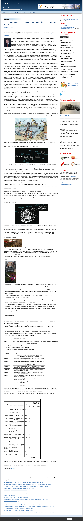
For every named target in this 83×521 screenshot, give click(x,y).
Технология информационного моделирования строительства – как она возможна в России (23, 482)
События (23, 12)
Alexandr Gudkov (62, 129)
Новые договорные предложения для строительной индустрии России (19, 488)
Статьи (10, 12)
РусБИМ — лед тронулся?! (9, 495)
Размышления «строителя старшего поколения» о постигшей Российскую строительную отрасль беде (26, 499)
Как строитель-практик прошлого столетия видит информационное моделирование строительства (25, 493)
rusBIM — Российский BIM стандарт (11, 501)
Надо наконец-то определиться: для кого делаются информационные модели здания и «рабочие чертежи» (27, 491)
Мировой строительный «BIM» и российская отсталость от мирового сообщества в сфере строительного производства (30, 512)
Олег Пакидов (8, 27)
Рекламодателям (31, 12)
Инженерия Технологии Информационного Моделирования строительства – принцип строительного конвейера (28, 484)
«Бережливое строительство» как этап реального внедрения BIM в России (20, 502)
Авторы (16, 12)
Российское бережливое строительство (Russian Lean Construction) (18, 508)
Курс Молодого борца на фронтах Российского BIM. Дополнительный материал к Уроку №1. (24, 504)
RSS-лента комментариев (65, 115)
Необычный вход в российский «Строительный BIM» (15, 490)
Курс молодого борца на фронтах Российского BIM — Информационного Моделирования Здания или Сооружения (29, 506)
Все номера (62, 91)
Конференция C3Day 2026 (65, 30)
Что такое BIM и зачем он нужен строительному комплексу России (18, 510)
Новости (4, 12)
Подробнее (62, 182)
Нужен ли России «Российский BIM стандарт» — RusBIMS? (17, 497)
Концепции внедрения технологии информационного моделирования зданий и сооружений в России (26, 486)
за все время (68, 39)
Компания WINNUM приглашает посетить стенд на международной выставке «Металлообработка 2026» (69, 27)
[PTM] (61, 141)
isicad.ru (74, 172)
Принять (69, 519)
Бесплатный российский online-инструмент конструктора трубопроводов (68, 76)
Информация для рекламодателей (66, 184)
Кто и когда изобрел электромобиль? (69, 66)
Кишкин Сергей (62, 118)
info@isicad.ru (73, 176)
